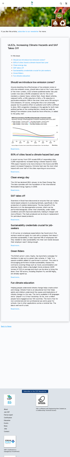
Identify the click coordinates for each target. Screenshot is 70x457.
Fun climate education (21, 76)
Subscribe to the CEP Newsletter (35, 391)
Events (6, 423)
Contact (6, 431)
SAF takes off (18, 68)
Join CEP (7, 412)
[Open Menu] (3, 3)
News (5, 426)
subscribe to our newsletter (28, 31)
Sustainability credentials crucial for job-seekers (32, 71)
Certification (8, 417)
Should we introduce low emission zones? (29, 60)
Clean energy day (20, 65)
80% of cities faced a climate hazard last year (30, 62)
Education (7, 420)
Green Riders (18, 73)
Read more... (15, 149)
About (6, 409)
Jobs (5, 429)
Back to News (6, 326)
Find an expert (8, 415)
